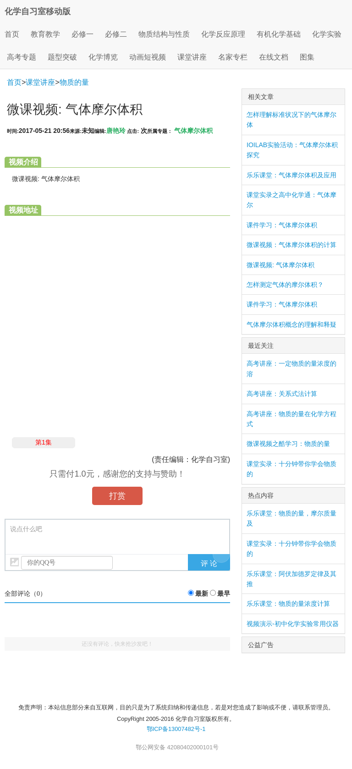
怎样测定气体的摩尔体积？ (285, 284)
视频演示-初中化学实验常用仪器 (293, 623)
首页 (12, 34)
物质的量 (74, 82)
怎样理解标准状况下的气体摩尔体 (291, 119)
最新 (201, 593)
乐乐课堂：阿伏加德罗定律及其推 (291, 579)
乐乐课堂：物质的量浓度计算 (288, 603)
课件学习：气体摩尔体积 (282, 225)
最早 (223, 593)
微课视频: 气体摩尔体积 (280, 265)
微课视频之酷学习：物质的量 (288, 443)
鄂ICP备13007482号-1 (176, 728)
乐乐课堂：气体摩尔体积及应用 (291, 175)
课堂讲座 (40, 82)
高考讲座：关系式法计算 (282, 393)
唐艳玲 (116, 130)
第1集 (43, 442)
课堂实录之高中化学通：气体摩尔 (291, 200)
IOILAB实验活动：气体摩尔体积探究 (292, 150)
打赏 (117, 495)
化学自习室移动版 (38, 11)
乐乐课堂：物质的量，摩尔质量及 (291, 518)
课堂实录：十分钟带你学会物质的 (291, 469)
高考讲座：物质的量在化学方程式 (291, 419)
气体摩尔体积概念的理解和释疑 (291, 324)
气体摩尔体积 (193, 130)
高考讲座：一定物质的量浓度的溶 (291, 368)
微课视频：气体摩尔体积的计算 (291, 244)
